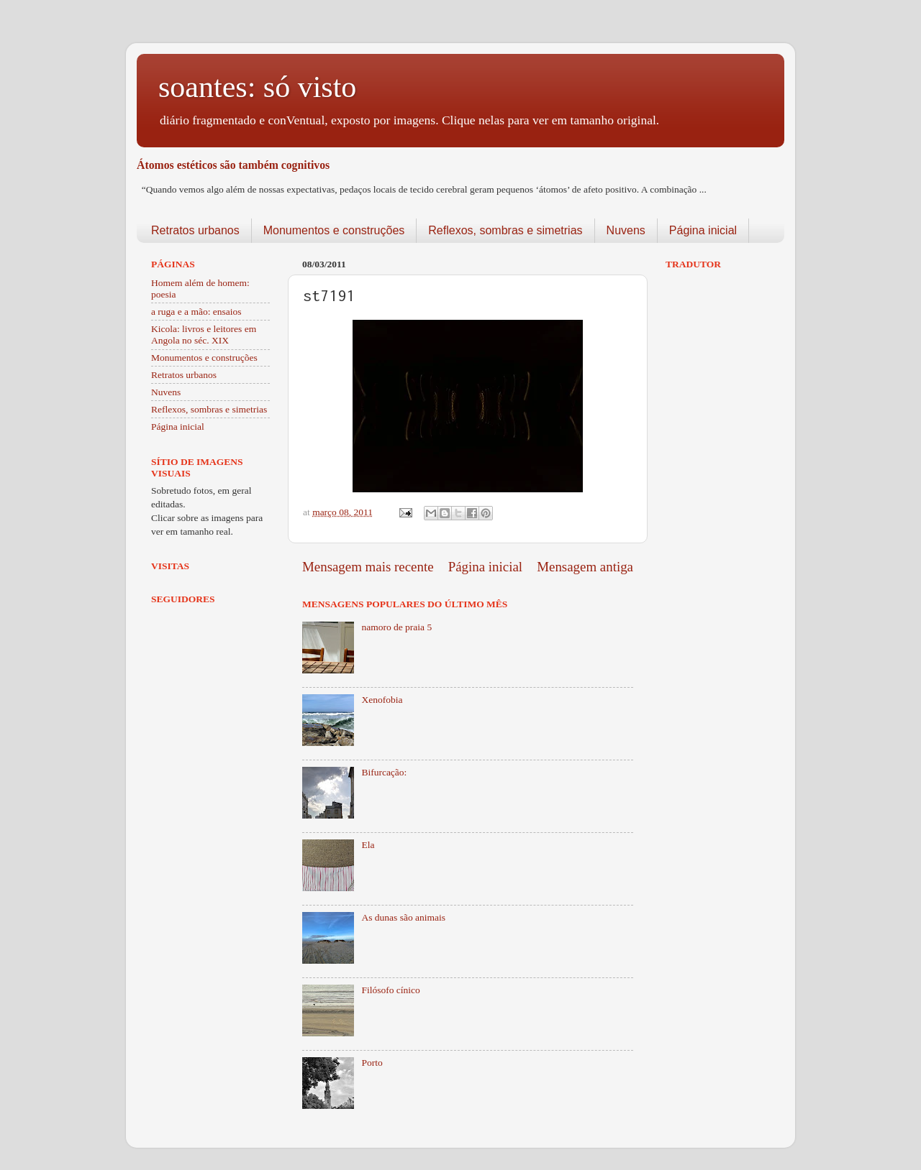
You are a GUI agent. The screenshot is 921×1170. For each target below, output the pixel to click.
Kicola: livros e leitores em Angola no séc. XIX (203, 334)
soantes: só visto (257, 86)
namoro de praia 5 (396, 627)
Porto (371, 1062)
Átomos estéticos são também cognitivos (233, 165)
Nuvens (626, 230)
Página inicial (703, 230)
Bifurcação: (384, 772)
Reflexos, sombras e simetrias (505, 230)
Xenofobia (381, 699)
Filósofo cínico (390, 990)
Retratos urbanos (195, 230)
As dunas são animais (403, 917)
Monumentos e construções (334, 230)
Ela (367, 844)
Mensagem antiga (585, 566)
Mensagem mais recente (368, 566)
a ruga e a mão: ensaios (196, 311)
